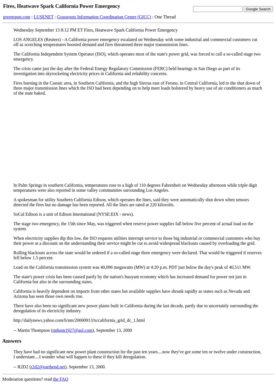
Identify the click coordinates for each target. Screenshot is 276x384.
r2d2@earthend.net (48, 366)
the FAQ (60, 379)
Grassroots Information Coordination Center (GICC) (104, 17)
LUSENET (44, 17)
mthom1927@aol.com (72, 330)
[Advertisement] (138, 139)
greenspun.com (16, 17)
